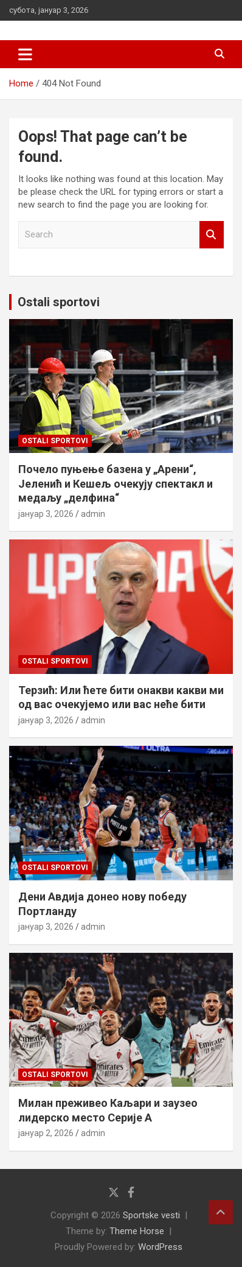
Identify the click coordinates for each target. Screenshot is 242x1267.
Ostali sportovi (59, 302)
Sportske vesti (151, 1215)
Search (211, 234)
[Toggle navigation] (25, 54)
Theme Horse (136, 1231)
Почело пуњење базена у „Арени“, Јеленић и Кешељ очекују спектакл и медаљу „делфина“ (115, 483)
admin (93, 514)
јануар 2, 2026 (46, 1133)
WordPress (160, 1246)
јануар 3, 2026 (46, 514)
